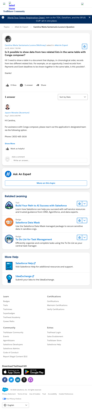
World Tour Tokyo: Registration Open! (26, 17)
